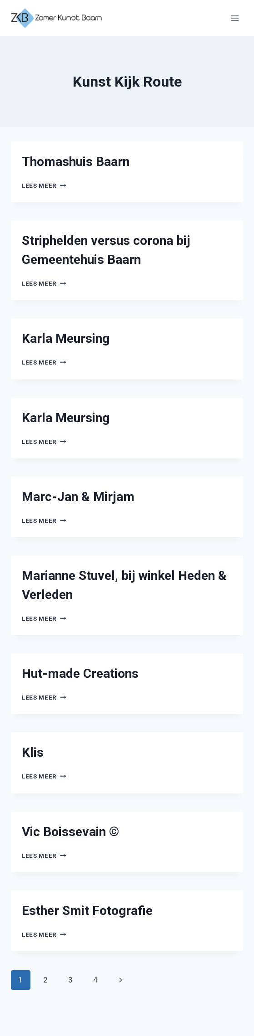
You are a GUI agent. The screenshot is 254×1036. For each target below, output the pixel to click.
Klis (33, 752)
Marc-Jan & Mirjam (78, 496)
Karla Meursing (66, 338)
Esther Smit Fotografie (87, 910)
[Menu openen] (234, 18)
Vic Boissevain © (70, 831)
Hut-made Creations (80, 673)
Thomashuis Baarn (75, 161)
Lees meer (44, 185)
